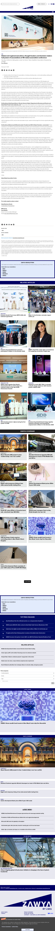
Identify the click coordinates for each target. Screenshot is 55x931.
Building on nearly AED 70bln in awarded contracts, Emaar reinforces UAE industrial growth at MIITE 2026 (40, 386)
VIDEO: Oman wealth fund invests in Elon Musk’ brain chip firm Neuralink (40, 538)
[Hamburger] (53, 12)
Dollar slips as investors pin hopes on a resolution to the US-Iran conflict (18, 829)
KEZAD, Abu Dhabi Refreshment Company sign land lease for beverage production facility (22, 813)
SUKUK (30, 481)
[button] (27, 924)
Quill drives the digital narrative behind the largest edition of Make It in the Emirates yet (26, 629)
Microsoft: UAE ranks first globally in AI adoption (12, 821)
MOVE (30, 453)
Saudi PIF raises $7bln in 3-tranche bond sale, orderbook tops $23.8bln (13, 511)
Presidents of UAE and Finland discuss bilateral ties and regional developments (20, 817)
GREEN (4, 272)
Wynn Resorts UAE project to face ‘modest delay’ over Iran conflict (11, 455)
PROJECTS (5, 273)
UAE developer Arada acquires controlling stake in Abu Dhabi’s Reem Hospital (12, 539)
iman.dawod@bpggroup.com (11, 213)
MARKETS (31, 508)
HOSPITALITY (3, 453)
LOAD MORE (27, 581)
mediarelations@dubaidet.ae (7, 205)
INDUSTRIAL (3, 313)
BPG (2, 234)
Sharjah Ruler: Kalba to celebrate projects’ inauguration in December (17, 656)
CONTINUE (27, 929)
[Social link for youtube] (53, 4)
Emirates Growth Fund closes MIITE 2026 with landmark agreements (13, 315)
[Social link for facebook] (50, 4)
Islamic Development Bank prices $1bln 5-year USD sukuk (16, 800)
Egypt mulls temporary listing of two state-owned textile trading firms (12, 484)
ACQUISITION (3, 535)
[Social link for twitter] (48, 4)
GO (53, 683)
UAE (2, 230)
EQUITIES (3, 481)
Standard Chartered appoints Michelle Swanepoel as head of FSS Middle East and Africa (41, 456)
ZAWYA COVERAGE (27, 431)
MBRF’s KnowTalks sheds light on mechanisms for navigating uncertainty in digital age (41, 350)
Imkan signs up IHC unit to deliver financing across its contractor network (18, 652)
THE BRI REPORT (28, 836)
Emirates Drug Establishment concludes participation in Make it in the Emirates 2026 (13, 350)
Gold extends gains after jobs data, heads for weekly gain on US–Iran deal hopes (20, 825)
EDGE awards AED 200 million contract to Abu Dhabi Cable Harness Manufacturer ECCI (27, 625)
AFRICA (4, 275)
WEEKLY (4, 270)
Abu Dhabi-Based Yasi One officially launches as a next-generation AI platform (24, 621)
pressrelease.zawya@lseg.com (18, 237)
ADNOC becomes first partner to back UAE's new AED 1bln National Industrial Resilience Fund (28, 637)
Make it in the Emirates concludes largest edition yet (40, 315)
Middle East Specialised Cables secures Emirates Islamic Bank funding (18, 648)
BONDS (2, 508)
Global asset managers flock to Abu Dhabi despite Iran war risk (40, 511)
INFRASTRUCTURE (4, 383)
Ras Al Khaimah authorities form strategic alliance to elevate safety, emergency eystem (22, 665)
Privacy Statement (6, 926)
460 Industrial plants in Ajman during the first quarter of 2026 (13, 422)
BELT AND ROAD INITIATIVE (6, 868)
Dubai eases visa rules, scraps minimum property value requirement (17, 661)
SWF (30, 535)
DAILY (4, 268)
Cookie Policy (15, 926)
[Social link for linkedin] (51, 4)
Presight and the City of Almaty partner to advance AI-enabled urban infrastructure (25, 633)
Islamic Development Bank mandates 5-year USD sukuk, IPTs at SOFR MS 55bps (13, 567)
